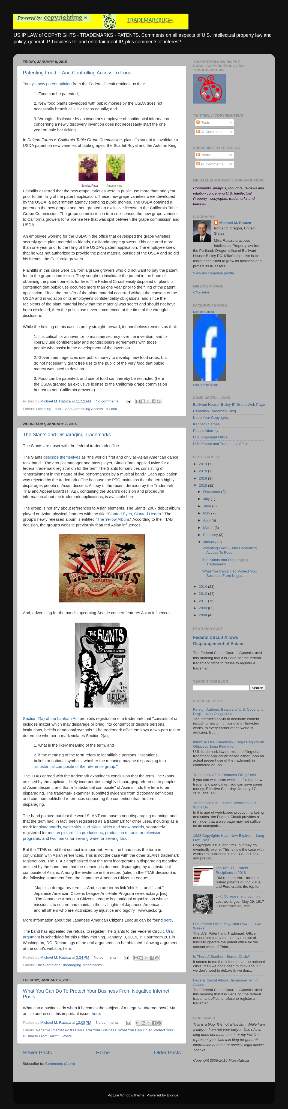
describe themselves (61, 457)
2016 (203, 478)
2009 (203, 608)
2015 (203, 485)
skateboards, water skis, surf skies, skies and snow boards (91, 827)
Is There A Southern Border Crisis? (221, 957)
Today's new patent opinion (47, 84)
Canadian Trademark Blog (214, 411)
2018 (203, 471)
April (207, 520)
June (207, 506)
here (130, 497)
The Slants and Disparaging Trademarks (67, 434)
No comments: (108, 401)
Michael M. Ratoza (235, 223)
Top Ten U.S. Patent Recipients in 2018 (231, 870)
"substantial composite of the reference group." (76, 766)
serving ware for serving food (102, 838)
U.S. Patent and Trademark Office (220, 444)
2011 (203, 601)
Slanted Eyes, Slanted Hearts (134, 514)
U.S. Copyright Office (210, 437)
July (207, 499)
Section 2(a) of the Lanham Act (51, 718)
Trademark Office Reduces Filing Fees (224, 775)
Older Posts (167, 1052)
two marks (59, 838)
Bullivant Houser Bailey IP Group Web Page (229, 404)
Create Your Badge (205, 384)
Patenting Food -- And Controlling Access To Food (77, 72)
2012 (203, 594)
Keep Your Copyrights (211, 418)
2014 (203, 586)
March (208, 528)
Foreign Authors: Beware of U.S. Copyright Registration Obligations (228, 711)
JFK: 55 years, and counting (238, 896)
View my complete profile (213, 273)
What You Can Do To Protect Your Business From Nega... (229, 573)
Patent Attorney (205, 431)
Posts (203, 122)
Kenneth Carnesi (207, 424)
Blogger (173, 1095)
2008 (203, 615)
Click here (201, 292)
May (207, 513)
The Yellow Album (113, 519)
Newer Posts (37, 1052)
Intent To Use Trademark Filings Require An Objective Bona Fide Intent (228, 744)
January (210, 542)
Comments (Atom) (60, 1064)
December (212, 492)
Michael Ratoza (203, 311)
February (211, 535)
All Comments (209, 132)
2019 (203, 464)
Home (103, 1052)
